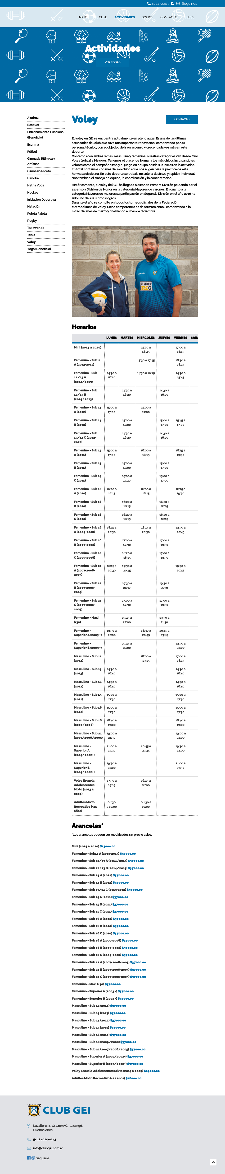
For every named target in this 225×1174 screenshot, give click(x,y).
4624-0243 (158, 3)
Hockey (32, 192)
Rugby (32, 221)
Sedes (189, 17)
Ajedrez (32, 118)
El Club (100, 17)
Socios (147, 17)
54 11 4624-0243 (44, 1139)
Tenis (31, 235)
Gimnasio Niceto (39, 171)
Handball (33, 178)
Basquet (33, 125)
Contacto (168, 17)
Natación (33, 206)
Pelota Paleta (37, 213)
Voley (31, 242)
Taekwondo (35, 228)
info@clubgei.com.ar (48, 1148)
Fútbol (32, 151)
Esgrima (33, 144)
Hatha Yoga (35, 185)
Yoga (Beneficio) (39, 249)
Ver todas (112, 62)
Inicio (82, 17)
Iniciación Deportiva (41, 199)
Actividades (124, 17)
